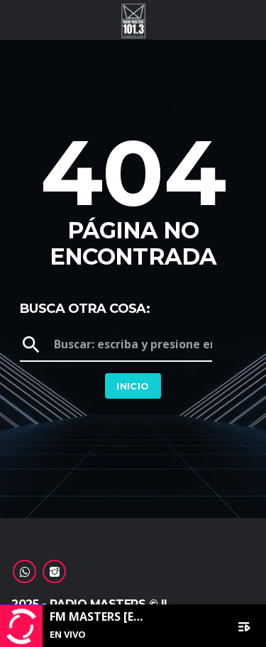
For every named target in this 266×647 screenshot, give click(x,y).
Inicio (132, 386)
